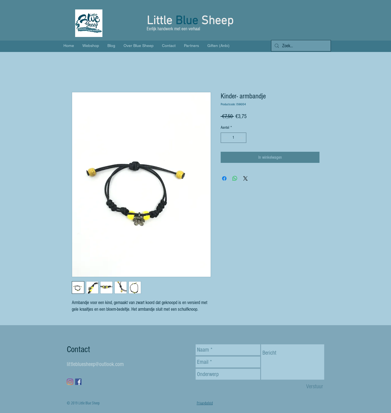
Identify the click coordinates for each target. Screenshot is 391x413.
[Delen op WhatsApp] (235, 178)
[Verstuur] (314, 386)
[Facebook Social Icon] (78, 382)
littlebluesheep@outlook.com (95, 364)
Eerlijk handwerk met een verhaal (174, 28)
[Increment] (241, 138)
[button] (321, 26)
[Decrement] (225, 138)
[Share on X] (245, 178)
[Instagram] (70, 382)
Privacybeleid (205, 402)
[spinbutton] (233, 138)
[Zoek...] (300, 45)
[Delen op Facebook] (224, 178)
